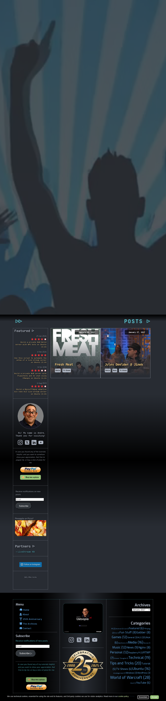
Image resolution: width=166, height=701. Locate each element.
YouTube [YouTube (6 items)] (143, 682)
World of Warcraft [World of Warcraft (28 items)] (130, 677)
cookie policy (123, 696)
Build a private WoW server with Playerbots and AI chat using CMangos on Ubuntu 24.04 (30, 375)
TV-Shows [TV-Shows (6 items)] (124, 669)
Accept (154, 697)
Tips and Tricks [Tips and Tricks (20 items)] (125, 663)
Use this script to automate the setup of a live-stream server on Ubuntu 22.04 (30, 360)
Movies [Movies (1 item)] (147, 643)
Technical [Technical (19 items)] (139, 657)
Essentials (143, 697)
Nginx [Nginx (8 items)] (144, 647)
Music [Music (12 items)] (119, 647)
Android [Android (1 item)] (119, 629)
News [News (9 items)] (132, 647)
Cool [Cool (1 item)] (126, 629)
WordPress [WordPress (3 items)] (143, 673)
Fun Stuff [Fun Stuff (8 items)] (127, 632)
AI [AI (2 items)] (113, 628)
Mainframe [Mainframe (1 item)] (123, 643)
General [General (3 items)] (132, 637)
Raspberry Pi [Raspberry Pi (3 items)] (136, 652)
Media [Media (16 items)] (135, 642)
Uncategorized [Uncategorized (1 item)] (119, 673)
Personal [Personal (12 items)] (119, 652)
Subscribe (23, 506)
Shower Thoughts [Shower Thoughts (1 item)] (121, 658)
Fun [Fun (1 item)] (117, 633)
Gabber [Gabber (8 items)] (143, 632)
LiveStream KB (26, 551)
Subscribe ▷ (25, 653)
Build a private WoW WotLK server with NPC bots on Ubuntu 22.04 (31, 344)
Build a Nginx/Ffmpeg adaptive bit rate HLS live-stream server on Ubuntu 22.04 (30, 391)
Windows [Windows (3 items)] (131, 673)
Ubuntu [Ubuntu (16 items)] (141, 668)
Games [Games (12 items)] (119, 637)
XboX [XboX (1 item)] (133, 683)
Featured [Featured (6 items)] (136, 628)
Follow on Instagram (32, 564)
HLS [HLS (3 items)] (141, 637)
